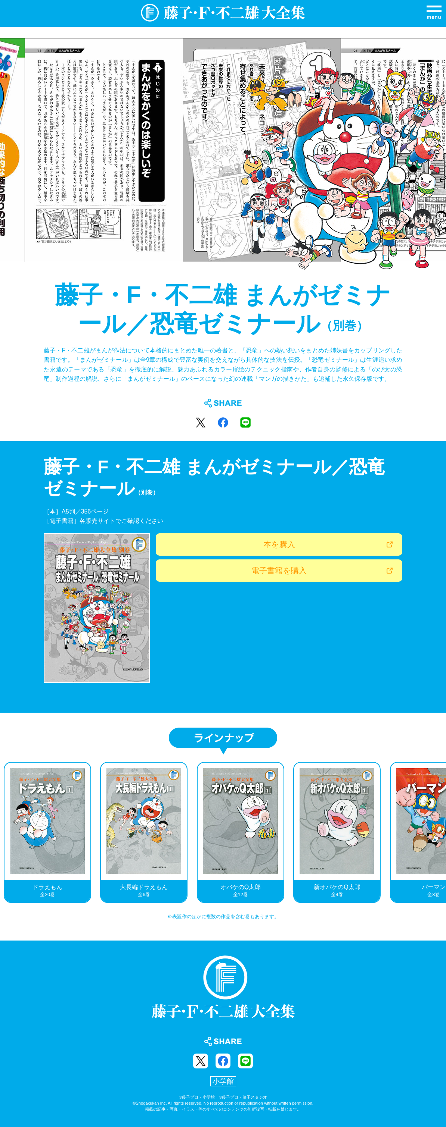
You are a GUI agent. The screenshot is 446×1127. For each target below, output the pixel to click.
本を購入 (279, 544)
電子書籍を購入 (279, 570)
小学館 (223, 1081)
